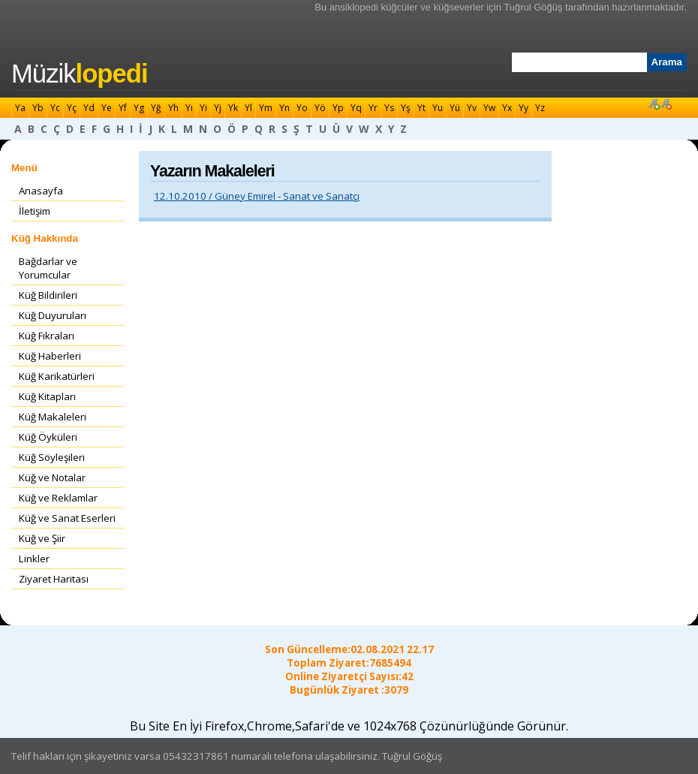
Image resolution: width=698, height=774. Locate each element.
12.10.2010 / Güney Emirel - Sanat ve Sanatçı (257, 196)
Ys (389, 107)
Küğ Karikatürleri (57, 376)
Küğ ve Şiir (42, 538)
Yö (320, 107)
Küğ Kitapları (47, 396)
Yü (455, 107)
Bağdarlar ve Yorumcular (48, 268)
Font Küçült (666, 104)
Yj (217, 107)
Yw (489, 107)
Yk (233, 107)
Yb (38, 107)
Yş (406, 107)
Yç (72, 107)
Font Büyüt (654, 104)
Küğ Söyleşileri (52, 457)
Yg (139, 107)
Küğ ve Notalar (52, 477)
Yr (373, 107)
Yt (421, 107)
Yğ (156, 107)
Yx (507, 107)
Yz (540, 107)
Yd (89, 107)
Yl (248, 107)
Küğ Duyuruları (52, 315)
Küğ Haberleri (50, 356)
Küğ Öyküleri (48, 437)
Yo (302, 107)
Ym (265, 107)
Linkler (34, 558)
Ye (106, 107)
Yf (123, 107)
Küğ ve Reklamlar (58, 497)
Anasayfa (41, 190)
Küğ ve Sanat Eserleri (67, 518)
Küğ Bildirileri (48, 295)
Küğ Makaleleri (52, 416)
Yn (284, 107)
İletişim (34, 211)
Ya (20, 107)
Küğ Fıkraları (46, 335)
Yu (437, 107)
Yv (472, 107)
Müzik (79, 73)
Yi (203, 107)
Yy (523, 107)
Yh (173, 107)
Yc (55, 107)
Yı (189, 107)
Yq (356, 107)
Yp (338, 107)
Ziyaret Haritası (54, 579)
